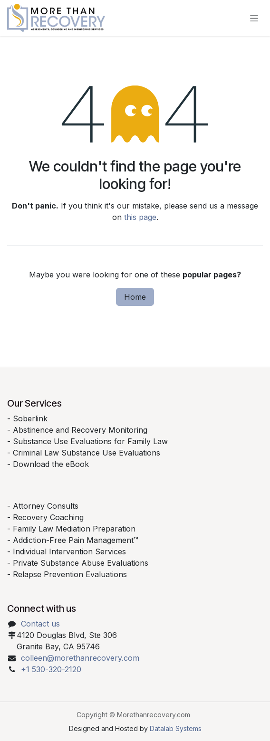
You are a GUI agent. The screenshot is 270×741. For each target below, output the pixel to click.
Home (135, 297)
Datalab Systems (176, 728)
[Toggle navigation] (254, 18)
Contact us (40, 623)
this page (140, 217)
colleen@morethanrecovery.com (80, 658)
